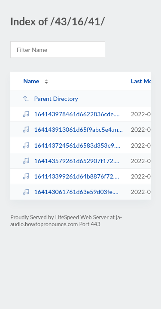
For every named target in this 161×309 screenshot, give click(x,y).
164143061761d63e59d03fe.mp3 (72, 191)
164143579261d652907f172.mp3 (72, 160)
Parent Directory (50, 98)
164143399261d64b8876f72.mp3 (72, 176)
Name (31, 81)
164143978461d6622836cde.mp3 (72, 114)
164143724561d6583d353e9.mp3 (72, 145)
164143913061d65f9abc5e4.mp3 (72, 129)
